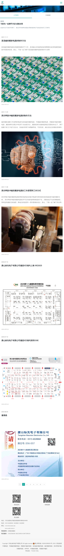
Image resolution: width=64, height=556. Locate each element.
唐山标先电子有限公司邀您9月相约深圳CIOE (19, 340)
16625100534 (19, 533)
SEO (54, 543)
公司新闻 (16, 15)
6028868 (16, 523)
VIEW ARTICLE (5, 104)
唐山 (37, 551)
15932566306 (11, 533)
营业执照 (59, 543)
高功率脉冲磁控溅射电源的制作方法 (16, 115)
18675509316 (26, 533)
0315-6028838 (9, 523)
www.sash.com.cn (9, 528)
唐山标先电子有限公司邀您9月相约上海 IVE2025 (21, 265)
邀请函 (4, 415)
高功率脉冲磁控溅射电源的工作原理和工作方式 (21, 190)
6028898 (22, 523)
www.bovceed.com (10, 525)
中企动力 (33, 551)
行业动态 (48, 15)
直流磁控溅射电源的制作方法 (13, 41)
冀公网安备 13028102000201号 (43, 543)
